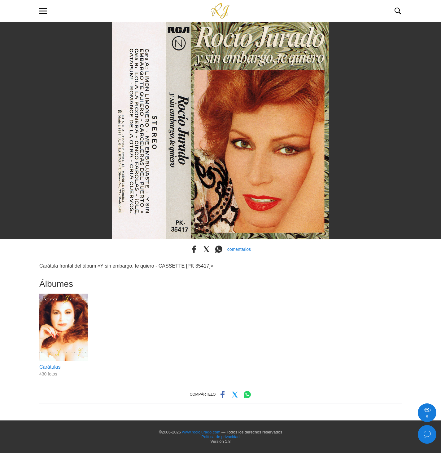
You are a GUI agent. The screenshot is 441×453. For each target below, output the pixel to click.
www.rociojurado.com (201, 432)
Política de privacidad (220, 436)
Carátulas (49, 367)
